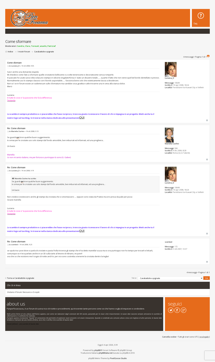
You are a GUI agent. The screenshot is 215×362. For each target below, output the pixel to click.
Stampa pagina (208, 56)
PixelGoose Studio (118, 358)
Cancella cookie (169, 336)
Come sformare (14, 63)
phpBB (97, 350)
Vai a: (134, 278)
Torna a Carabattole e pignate (20, 278)
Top (207, 120)
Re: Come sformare (16, 128)
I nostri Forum (24, 51)
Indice (10, 51)
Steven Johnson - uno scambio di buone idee (23, 324)
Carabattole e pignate (44, 51)
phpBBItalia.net (105, 352)
